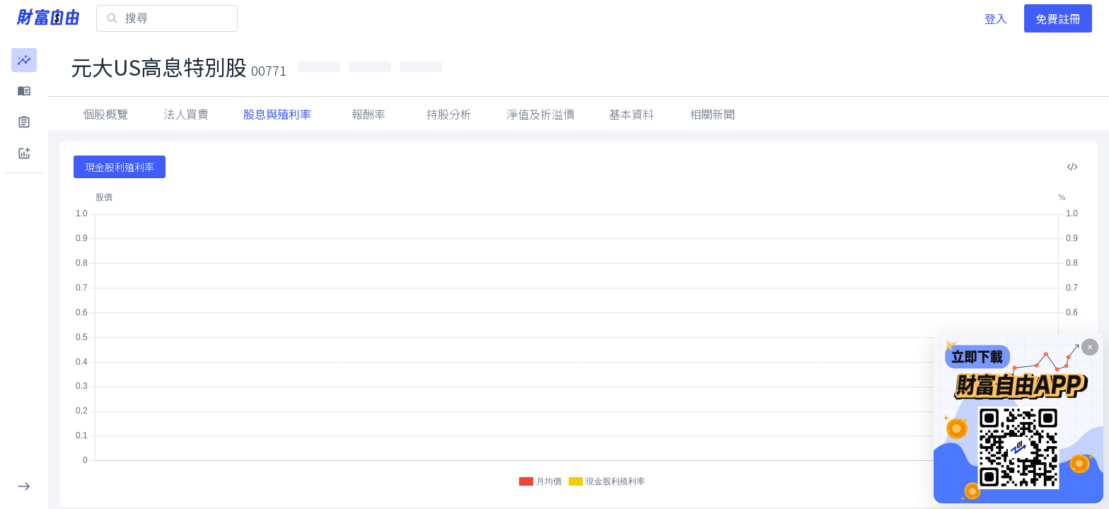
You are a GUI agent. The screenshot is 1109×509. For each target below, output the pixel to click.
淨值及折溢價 (540, 113)
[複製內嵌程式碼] (1072, 167)
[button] (24, 60)
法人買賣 (186, 113)
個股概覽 (105, 113)
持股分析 (449, 113)
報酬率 (368, 113)
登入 (995, 18)
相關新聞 (712, 113)
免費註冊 (1058, 18)
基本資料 (631, 113)
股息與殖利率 (277, 113)
